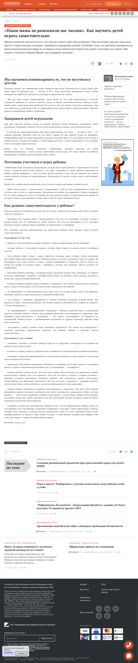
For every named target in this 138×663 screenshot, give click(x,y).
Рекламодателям (10, 659)
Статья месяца (44, 9)
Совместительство (12, 543)
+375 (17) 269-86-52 (93, 4)
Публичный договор (30, 658)
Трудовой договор (29, 543)
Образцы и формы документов (65, 9)
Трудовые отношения (90, 543)
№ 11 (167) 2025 (74, 552)
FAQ (103, 584)
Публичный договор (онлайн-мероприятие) (57, 658)
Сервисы (41, 4)
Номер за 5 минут (87, 9)
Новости (9, 9)
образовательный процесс (18, 26)
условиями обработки (28, 645)
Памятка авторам (82, 658)
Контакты (84, 589)
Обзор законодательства (25, 9)
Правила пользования (12, 658)
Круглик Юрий (124, 127)
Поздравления (102, 9)
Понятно (21, 653)
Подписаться (47, 638)
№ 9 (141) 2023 (41, 531)
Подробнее (8, 652)
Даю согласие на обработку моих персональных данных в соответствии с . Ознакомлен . (29, 647)
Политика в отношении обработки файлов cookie (56, 659)
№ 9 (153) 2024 (41, 471)
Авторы (83, 584)
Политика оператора (27, 659)
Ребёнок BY (19, 422)
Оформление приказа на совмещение (91, 546)
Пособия (53, 4)
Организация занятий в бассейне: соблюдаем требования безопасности (80, 526)
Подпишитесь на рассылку (14, 633)
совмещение (75, 543)
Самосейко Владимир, (90, 552)
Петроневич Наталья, (57, 472)
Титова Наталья (110, 127)
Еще (128, 9)
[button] (121, 64)
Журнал (28, 4)
